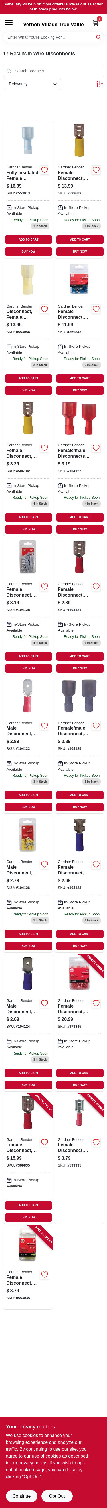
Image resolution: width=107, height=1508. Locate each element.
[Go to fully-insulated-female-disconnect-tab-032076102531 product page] (28, 189)
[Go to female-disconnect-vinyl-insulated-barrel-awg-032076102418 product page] (28, 1158)
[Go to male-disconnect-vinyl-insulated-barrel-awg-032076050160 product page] (28, 883)
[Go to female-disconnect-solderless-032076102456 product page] (79, 189)
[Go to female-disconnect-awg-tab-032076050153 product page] (28, 467)
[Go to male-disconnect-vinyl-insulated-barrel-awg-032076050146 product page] (28, 1022)
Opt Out (57, 1496)
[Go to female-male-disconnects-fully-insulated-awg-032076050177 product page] (79, 467)
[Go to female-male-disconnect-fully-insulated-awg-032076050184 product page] (79, 745)
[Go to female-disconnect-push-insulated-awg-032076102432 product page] (79, 328)
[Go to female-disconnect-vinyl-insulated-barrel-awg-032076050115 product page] (79, 606)
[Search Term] (53, 37)
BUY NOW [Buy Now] (28, 251)
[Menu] (9, 22)
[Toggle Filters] (99, 84)
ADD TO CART (29, 239)
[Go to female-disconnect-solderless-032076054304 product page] (28, 1267)
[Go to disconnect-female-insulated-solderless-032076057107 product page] (28, 328)
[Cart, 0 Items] (95, 23)
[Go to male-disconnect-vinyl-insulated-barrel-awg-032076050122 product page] (28, 745)
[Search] (99, 37)
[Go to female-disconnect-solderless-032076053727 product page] (79, 1158)
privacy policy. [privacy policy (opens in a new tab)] (33, 1462)
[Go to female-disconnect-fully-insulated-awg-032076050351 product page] (28, 606)
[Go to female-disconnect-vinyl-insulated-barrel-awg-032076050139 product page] (79, 883)
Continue (21, 1496)
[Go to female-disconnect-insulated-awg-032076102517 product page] (79, 1022)
